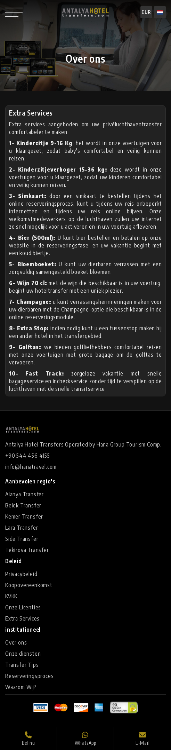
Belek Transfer (23, 505)
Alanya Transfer (24, 494)
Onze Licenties (23, 607)
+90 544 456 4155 (27, 455)
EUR (146, 12)
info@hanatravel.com (31, 466)
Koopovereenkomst (28, 585)
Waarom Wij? (21, 687)
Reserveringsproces (29, 675)
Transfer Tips (22, 664)
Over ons (16, 642)
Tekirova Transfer (27, 549)
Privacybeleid (21, 573)
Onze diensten (23, 653)
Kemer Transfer (24, 516)
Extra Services (22, 618)
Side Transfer (21, 538)
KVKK (11, 596)
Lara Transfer (21, 527)
